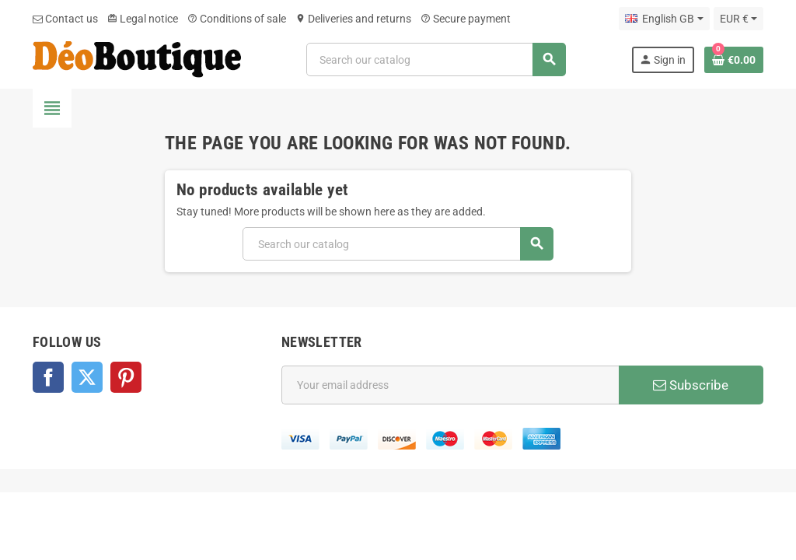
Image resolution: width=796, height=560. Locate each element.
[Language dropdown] (664, 18)
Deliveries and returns (353, 18)
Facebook (48, 377)
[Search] (435, 59)
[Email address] (450, 385)
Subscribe (690, 385)
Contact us (65, 18)
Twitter (87, 377)
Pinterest (125, 377)
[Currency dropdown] (738, 18)
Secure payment (466, 18)
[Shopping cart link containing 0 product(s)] (733, 60)
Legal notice (142, 18)
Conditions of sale (236, 18)
